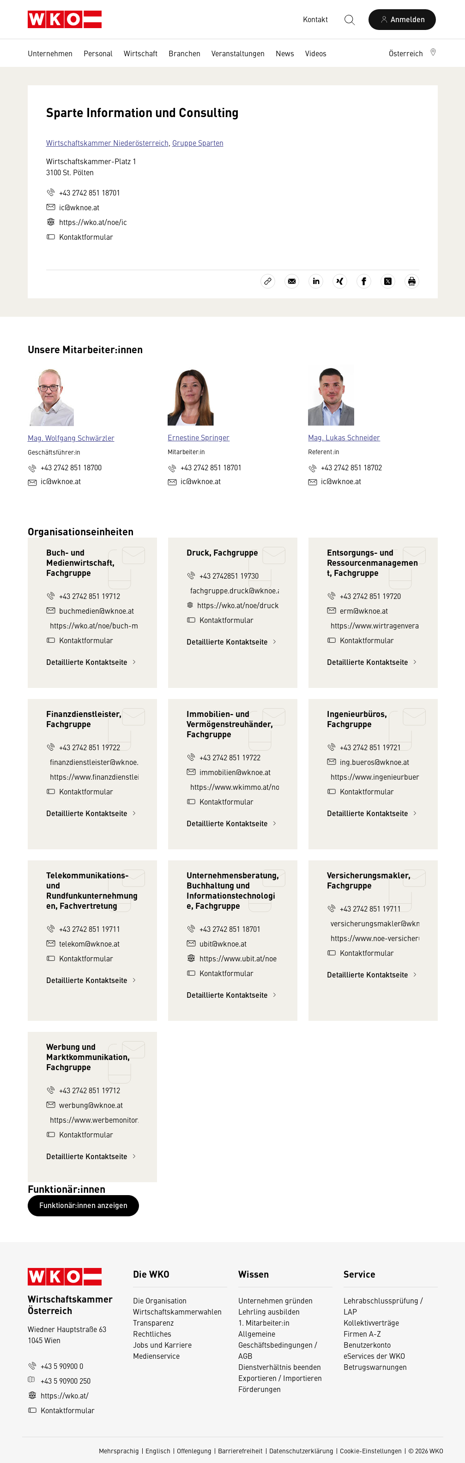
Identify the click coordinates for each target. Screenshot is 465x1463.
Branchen (184, 53)
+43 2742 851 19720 (364, 596)
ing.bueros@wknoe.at (368, 762)
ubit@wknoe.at (217, 943)
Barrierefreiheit (240, 1450)
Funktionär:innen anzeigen (83, 1205)
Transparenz (153, 1322)
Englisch (157, 1450)
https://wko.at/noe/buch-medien (94, 625)
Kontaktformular (79, 236)
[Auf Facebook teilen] (363, 281)
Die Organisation (160, 1300)
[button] (413, 53)
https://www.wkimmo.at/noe (234, 787)
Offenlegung (194, 1450)
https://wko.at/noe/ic (86, 222)
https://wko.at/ (58, 1395)
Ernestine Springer (198, 437)
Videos (315, 53)
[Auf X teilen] (387, 281)
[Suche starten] (349, 19)
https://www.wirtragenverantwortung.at (375, 625)
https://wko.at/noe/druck (233, 605)
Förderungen (259, 1389)
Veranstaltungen (238, 53)
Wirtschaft (140, 53)
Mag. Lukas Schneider (344, 437)
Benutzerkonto (367, 1344)
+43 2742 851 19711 (83, 929)
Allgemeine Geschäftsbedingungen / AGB (277, 1344)
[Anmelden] (402, 19)
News (285, 53)
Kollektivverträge (371, 1322)
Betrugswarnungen (376, 1367)
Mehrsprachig (119, 1450)
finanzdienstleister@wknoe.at (94, 762)
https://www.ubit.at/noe (232, 958)
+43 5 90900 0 (55, 1366)
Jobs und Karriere (162, 1344)
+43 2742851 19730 (223, 575)
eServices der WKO (374, 1355)
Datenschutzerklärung (301, 1450)
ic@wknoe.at (72, 207)
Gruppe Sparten (197, 142)
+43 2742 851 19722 (83, 747)
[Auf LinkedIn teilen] (315, 281)
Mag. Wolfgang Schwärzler (71, 437)
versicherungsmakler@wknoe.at (375, 923)
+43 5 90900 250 (59, 1380)
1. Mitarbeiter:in (264, 1322)
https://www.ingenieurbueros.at (375, 776)
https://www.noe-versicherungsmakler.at (375, 938)
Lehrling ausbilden (269, 1311)
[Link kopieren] (267, 281)
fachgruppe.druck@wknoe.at (234, 590)
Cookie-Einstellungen (371, 1450)
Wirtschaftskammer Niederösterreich (107, 142)
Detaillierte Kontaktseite (92, 662)
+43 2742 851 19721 (364, 747)
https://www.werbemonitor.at (94, 1119)
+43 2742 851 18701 (83, 192)
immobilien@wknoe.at (229, 772)
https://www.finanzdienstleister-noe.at (94, 776)
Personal (98, 53)
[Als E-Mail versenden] (291, 281)
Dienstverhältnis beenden (279, 1367)
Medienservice (156, 1355)
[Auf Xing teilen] (339, 281)
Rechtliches (152, 1333)
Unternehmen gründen (275, 1300)
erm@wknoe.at (357, 610)
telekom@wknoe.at (83, 943)
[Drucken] (412, 281)
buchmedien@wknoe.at (90, 610)
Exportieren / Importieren (280, 1378)
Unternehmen (50, 53)
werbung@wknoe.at (84, 1105)
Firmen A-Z (362, 1333)
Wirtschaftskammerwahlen (177, 1311)
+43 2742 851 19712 (83, 596)
